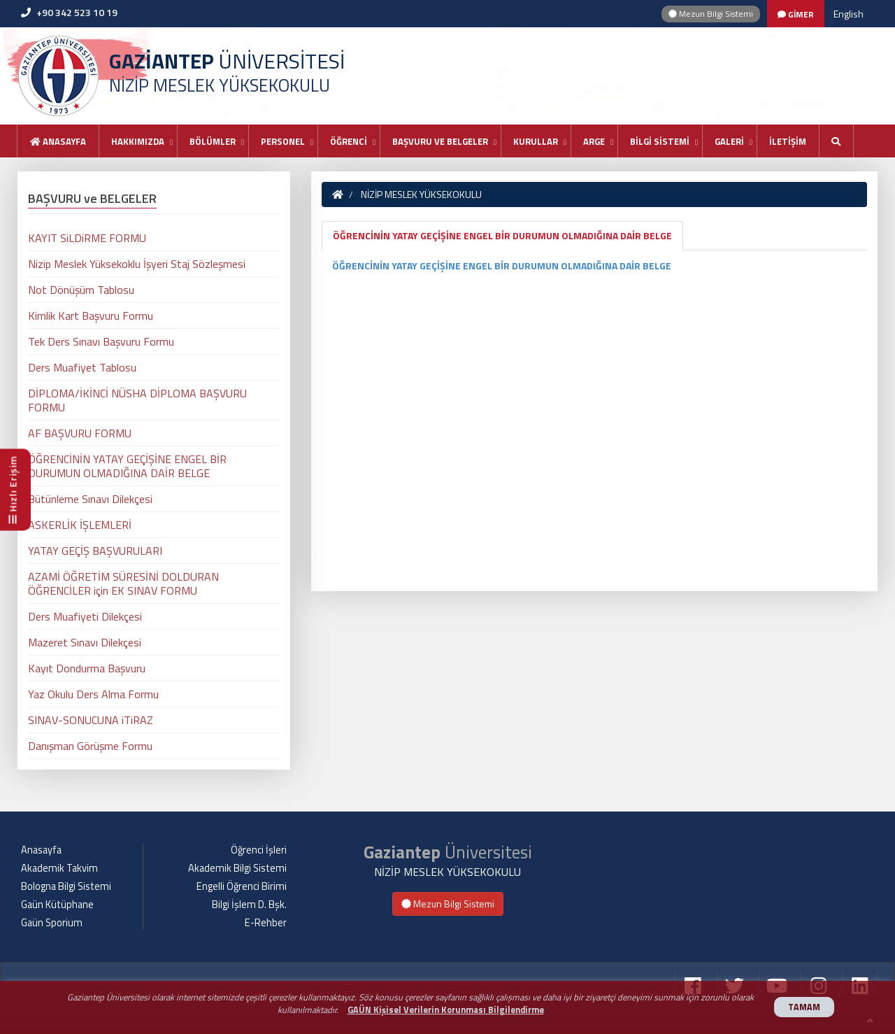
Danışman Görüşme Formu (90, 745)
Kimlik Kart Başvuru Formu (90, 315)
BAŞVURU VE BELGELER (440, 141)
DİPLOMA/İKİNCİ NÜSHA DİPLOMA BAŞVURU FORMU (137, 400)
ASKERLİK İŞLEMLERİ (79, 524)
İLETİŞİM (787, 141)
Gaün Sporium (52, 922)
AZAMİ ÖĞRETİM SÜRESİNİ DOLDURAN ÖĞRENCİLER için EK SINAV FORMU (123, 583)
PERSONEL (283, 141)
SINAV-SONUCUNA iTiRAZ (90, 719)
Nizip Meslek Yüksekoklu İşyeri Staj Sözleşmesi (136, 263)
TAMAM (804, 1007)
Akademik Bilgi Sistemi (237, 868)
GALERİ (729, 141)
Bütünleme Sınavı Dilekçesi (90, 498)
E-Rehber (266, 922)
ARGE (594, 141)
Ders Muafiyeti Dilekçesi (85, 616)
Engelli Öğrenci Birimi (241, 886)
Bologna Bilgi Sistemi (66, 886)
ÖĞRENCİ (348, 141)
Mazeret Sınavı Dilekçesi (84, 642)
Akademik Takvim (59, 868)
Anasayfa (58, 141)
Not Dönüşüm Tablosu (81, 289)
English (848, 13)
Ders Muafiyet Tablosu (82, 367)
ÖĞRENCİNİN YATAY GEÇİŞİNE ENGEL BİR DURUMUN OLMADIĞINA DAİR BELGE (502, 235)
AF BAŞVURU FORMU (79, 433)
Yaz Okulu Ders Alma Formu (93, 694)
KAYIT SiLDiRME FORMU (87, 237)
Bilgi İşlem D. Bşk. (249, 904)
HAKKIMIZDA (137, 141)
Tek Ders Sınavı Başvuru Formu (101, 341)
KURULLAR (535, 141)
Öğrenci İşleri (259, 850)
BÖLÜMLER (212, 141)
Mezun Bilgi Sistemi (710, 13)
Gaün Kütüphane (57, 904)
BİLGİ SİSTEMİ (659, 141)
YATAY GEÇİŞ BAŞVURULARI (95, 550)
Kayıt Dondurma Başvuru (86, 668)
